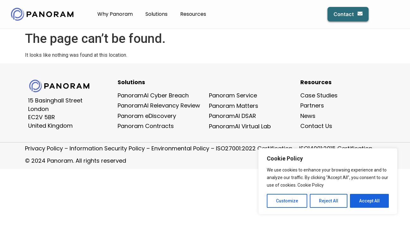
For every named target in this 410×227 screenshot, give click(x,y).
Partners (312, 105)
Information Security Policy (107, 148)
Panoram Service (233, 95)
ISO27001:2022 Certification (254, 148)
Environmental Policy (180, 148)
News (307, 116)
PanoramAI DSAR (232, 116)
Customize (287, 200)
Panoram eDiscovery (147, 116)
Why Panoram (115, 14)
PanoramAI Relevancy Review (159, 105)
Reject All (329, 200)
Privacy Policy (44, 148)
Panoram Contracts (146, 126)
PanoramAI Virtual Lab (240, 126)
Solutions (156, 14)
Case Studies (319, 95)
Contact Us (316, 126)
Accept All (369, 200)
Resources (193, 14)
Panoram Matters (233, 106)
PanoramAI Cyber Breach (153, 95)
